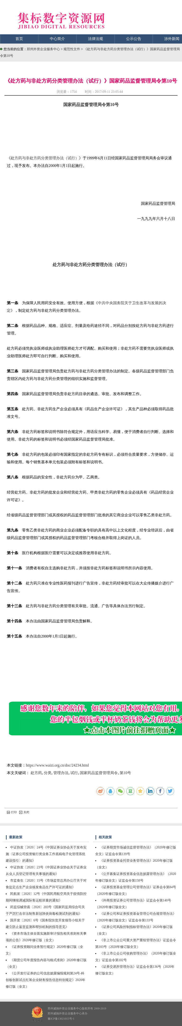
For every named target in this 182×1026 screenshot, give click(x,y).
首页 (19, 39)
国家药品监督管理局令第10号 (91, 104)
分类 (47, 773)
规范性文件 (72, 49)
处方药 (36, 773)
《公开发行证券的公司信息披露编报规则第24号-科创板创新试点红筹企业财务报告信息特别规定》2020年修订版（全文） (45, 980)
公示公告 (133, 39)
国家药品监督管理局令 (99, 773)
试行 (74, 773)
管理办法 (60, 773)
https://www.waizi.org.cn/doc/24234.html (57, 765)
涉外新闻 (171, 39)
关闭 (24, 812)
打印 (12, 812)
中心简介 (57, 39)
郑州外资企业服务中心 (43, 49)
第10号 (125, 773)
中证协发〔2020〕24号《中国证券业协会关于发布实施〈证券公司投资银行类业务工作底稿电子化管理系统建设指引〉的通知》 (46, 854)
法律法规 (95, 39)
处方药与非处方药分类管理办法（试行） (45, 158)
